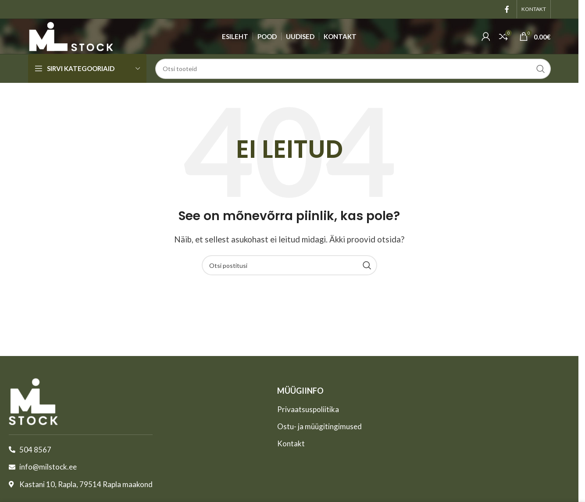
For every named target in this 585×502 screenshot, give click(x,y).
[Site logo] (71, 35)
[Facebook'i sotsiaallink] (507, 9)
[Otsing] (353, 69)
